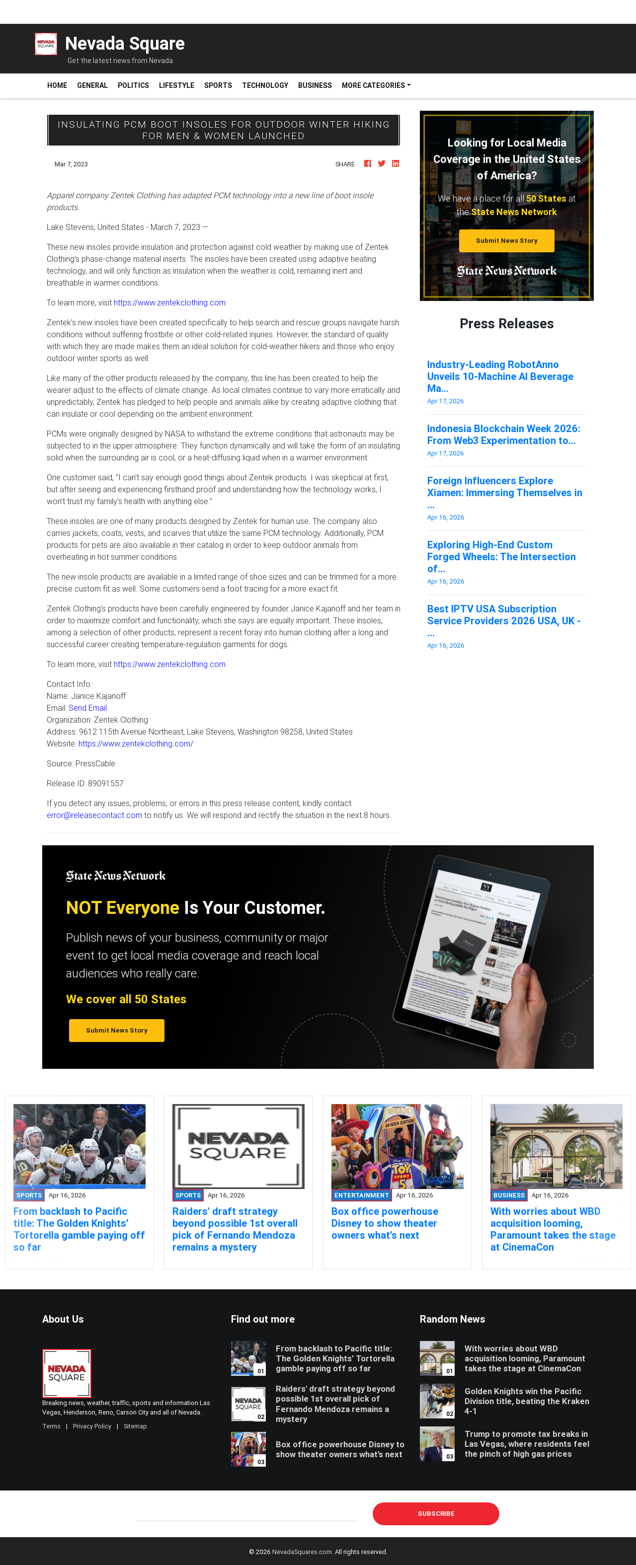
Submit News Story (507, 240)
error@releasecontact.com (94, 815)
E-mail (147, 1513)
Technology (265, 85)
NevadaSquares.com (302, 1552)
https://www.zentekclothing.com (170, 302)
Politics (133, 85)
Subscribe (436, 1513)
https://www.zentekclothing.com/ (136, 743)
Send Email (88, 708)
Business (315, 85)
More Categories (373, 85)
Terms (51, 1426)
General (92, 85)
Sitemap (135, 1426)
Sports (218, 85)
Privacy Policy (92, 1426)
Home (59, 85)
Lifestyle (176, 85)
